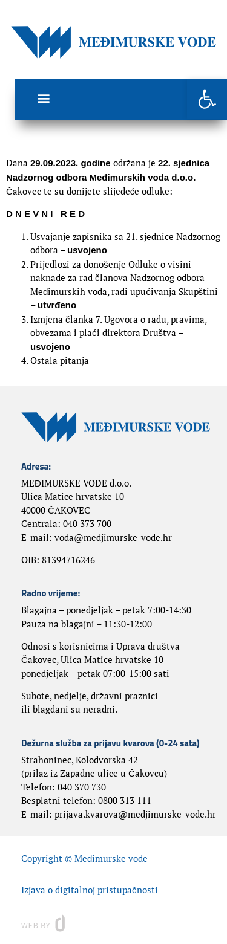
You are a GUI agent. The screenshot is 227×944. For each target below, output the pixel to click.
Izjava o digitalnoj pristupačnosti (89, 890)
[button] (207, 99)
